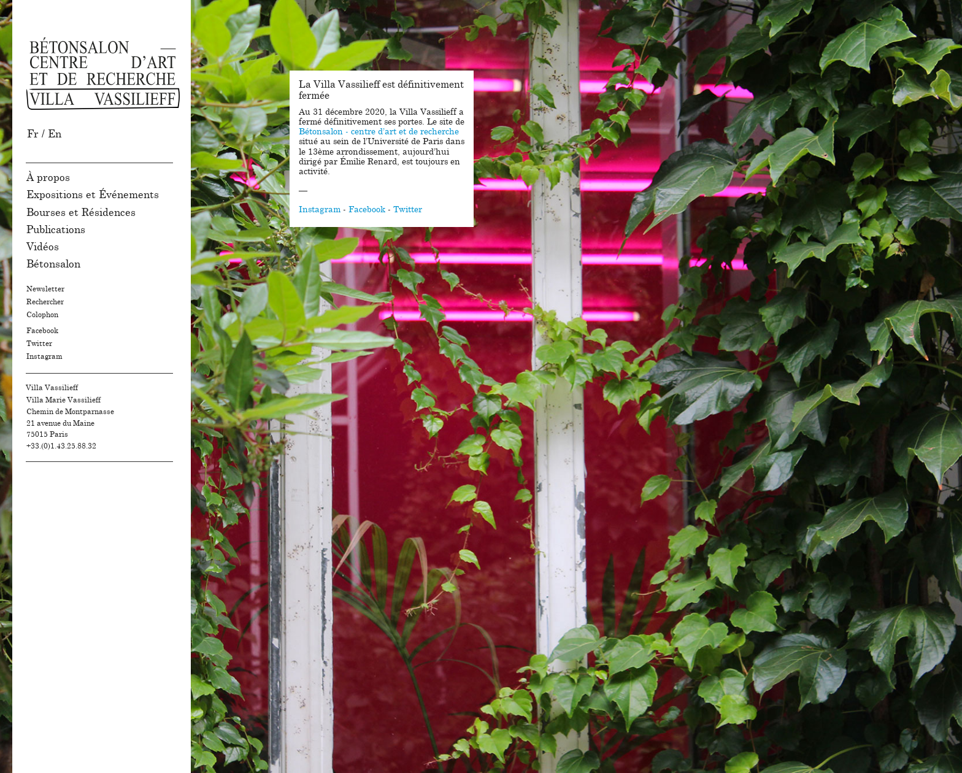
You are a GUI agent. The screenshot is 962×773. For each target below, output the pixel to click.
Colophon (42, 314)
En (54, 134)
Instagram (44, 356)
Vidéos (42, 247)
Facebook (42, 330)
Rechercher (45, 302)
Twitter (39, 343)
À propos (48, 177)
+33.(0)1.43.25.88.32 (61, 446)
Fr (33, 134)
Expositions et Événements (92, 195)
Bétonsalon (53, 264)
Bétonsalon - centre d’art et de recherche (379, 132)
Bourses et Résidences (81, 212)
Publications (55, 230)
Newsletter (45, 289)
